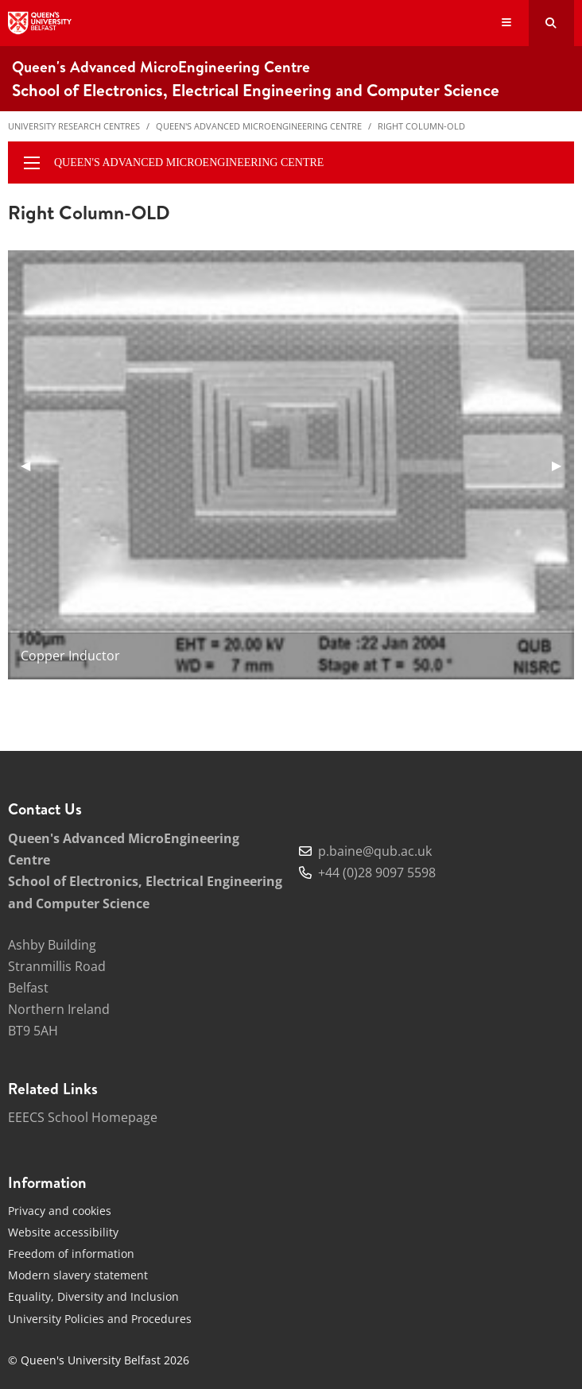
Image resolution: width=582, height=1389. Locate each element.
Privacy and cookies (59, 1210)
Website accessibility (63, 1232)
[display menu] (32, 163)
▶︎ (563, 465)
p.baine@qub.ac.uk (375, 851)
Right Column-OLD (421, 126)
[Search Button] (551, 23)
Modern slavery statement (78, 1275)
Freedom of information (71, 1253)
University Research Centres (74, 126)
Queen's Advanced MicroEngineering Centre (259, 126)
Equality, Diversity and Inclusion (93, 1296)
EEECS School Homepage (82, 1117)
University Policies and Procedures (100, 1318)
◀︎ (32, 465)
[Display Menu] (507, 23)
